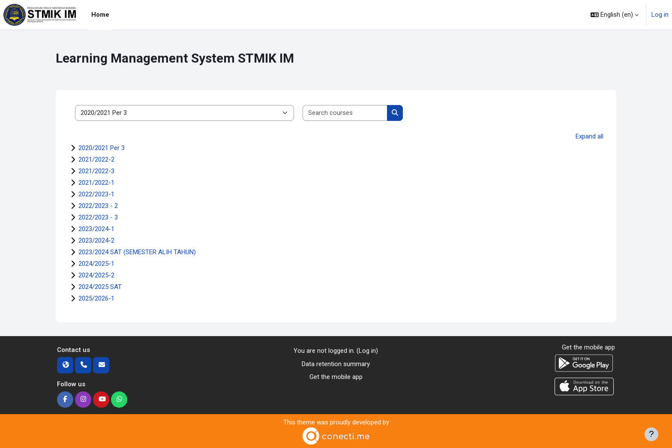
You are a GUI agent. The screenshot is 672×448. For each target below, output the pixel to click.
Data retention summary (336, 364)
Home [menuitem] (100, 14)
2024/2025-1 (96, 264)
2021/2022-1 (96, 182)
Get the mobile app (336, 377)
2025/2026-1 (96, 298)
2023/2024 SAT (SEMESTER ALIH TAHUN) (137, 252)
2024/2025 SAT (100, 287)
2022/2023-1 (96, 194)
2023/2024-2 (96, 240)
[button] (614, 15)
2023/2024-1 (96, 229)
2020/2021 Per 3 (101, 148)
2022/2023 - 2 (98, 206)
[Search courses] (345, 113)
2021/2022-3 (96, 171)
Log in (660, 14)
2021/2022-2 (96, 159)
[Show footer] (651, 434)
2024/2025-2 (96, 275)
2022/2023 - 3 (98, 217)
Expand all (589, 136)
